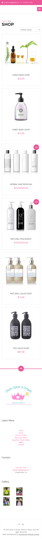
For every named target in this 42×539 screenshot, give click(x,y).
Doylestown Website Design (29, 534)
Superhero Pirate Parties (21, 440)
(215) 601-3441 (21, 468)
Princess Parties (21, 435)
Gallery (21, 442)
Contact (21, 445)
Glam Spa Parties (21, 438)
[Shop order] (30, 30)
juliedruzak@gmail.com (11, 2)
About (21, 433)
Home (4, 21)
